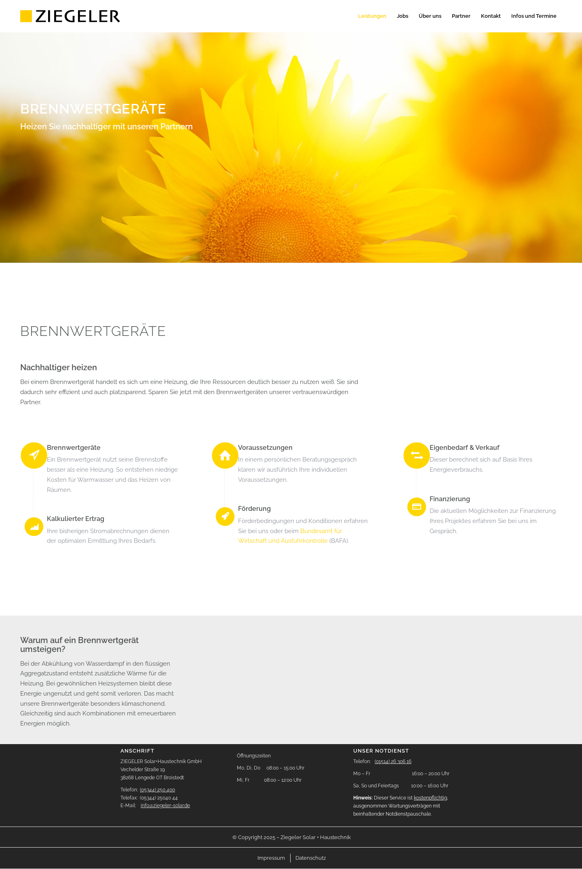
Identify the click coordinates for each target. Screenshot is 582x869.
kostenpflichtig (430, 798)
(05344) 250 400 (157, 790)
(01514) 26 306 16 (393, 761)
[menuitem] (372, 16)
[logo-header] (71, 16)
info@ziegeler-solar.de (165, 805)
